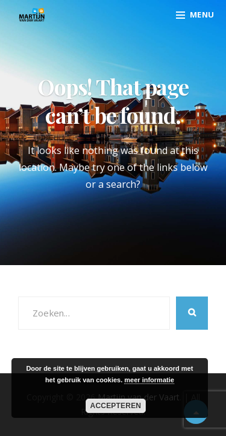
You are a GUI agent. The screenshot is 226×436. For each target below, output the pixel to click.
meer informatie (149, 379)
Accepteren (116, 406)
